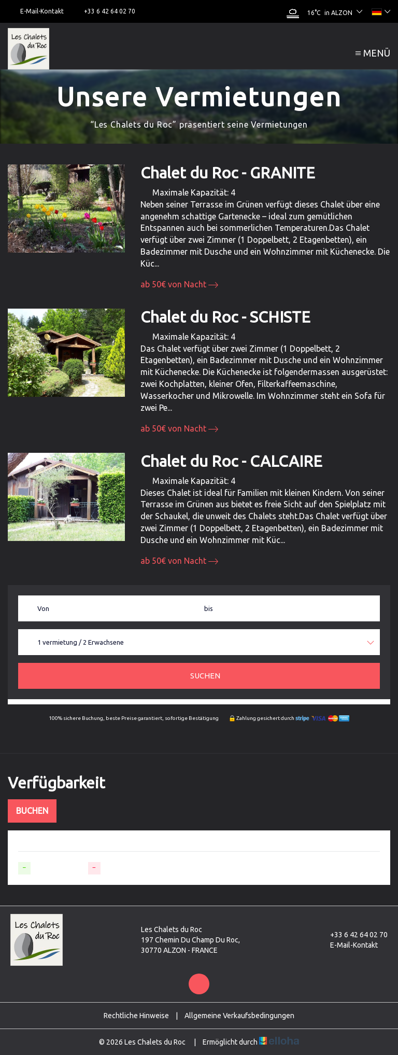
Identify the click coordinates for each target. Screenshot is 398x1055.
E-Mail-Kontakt (348, 945)
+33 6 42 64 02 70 (353, 934)
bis (208, 608)
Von (43, 608)
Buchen (32, 810)
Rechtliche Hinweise (136, 1015)
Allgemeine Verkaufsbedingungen (239, 1015)
